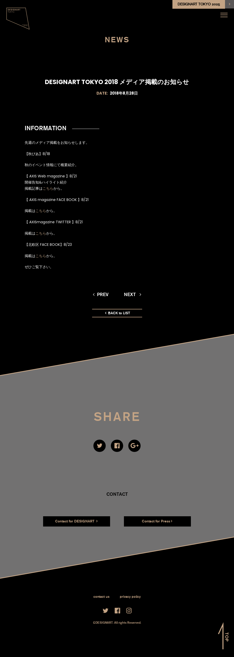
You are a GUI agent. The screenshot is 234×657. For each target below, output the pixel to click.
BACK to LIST (117, 313)
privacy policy (130, 596)
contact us (101, 596)
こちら (48, 188)
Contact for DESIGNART (76, 521)
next (132, 294)
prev (101, 294)
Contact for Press (157, 521)
